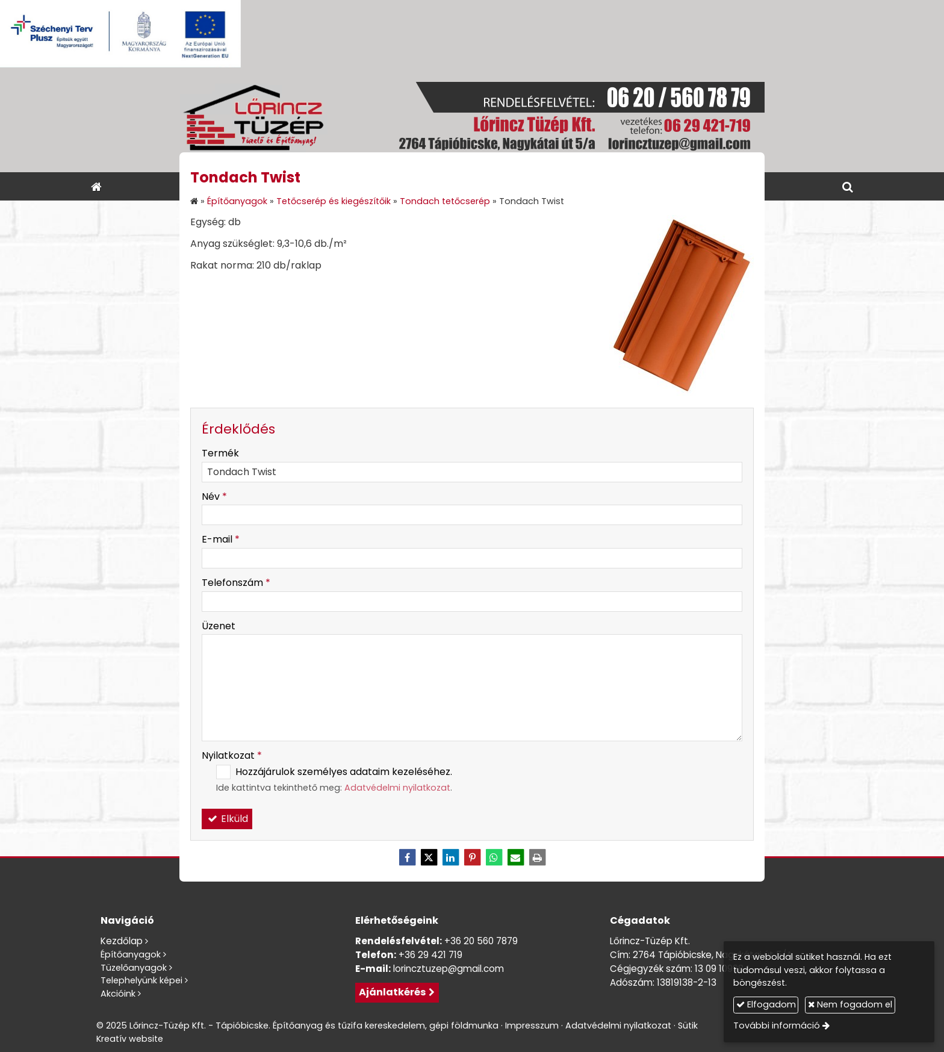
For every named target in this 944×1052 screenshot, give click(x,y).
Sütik (688, 1025)
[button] (847, 186)
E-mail (221, 539)
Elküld (227, 819)
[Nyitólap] (472, 120)
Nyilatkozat (232, 755)
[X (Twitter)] (428, 857)
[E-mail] (515, 857)
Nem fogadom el (850, 1004)
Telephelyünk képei (141, 980)
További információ (776, 1025)
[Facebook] (407, 857)
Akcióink (118, 994)
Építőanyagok (131, 954)
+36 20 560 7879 (481, 941)
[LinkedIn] (450, 857)
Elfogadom (766, 1004)
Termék (220, 453)
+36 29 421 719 (430, 954)
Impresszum (532, 1025)
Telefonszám (236, 583)
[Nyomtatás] (537, 857)
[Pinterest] (472, 857)
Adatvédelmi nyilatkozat (397, 788)
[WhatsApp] (493, 857)
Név (214, 496)
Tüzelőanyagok (134, 968)
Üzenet (218, 626)
